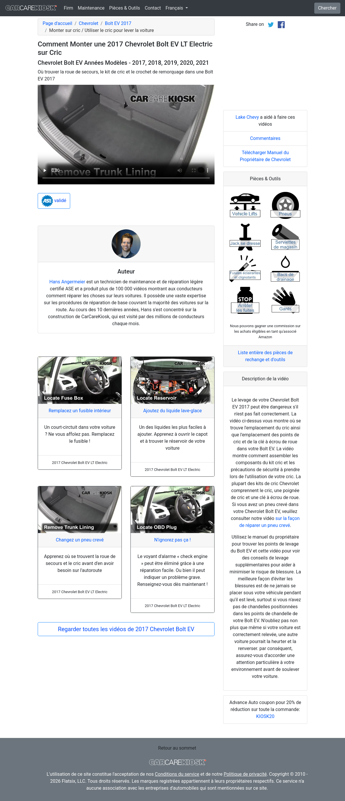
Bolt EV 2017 (118, 23)
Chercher (327, 8)
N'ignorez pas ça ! (172, 540)
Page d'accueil (57, 23)
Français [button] (175, 8)
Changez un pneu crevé (80, 540)
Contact (153, 8)
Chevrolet (88, 23)
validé (53, 201)
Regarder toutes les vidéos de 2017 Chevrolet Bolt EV (126, 629)
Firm (68, 8)
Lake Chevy (247, 117)
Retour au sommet (177, 748)
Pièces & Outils (124, 8)
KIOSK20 (265, 716)
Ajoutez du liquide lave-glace (172, 410)
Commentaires (265, 138)
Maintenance (91, 8)
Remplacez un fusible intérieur (80, 410)
